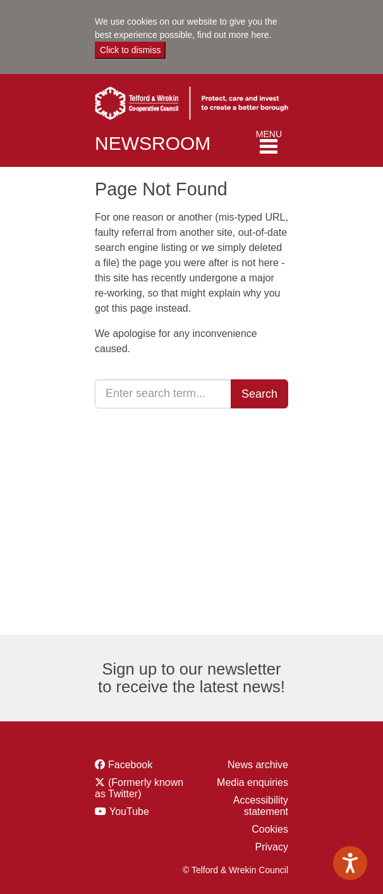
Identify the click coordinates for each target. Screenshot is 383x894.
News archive (258, 764)
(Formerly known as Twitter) (141, 788)
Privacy (271, 847)
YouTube (141, 811)
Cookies (270, 829)
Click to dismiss (130, 50)
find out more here (233, 35)
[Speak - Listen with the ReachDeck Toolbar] (350, 863)
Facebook (141, 764)
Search (259, 394)
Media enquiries (252, 782)
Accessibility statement (260, 806)
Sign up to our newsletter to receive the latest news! (191, 677)
